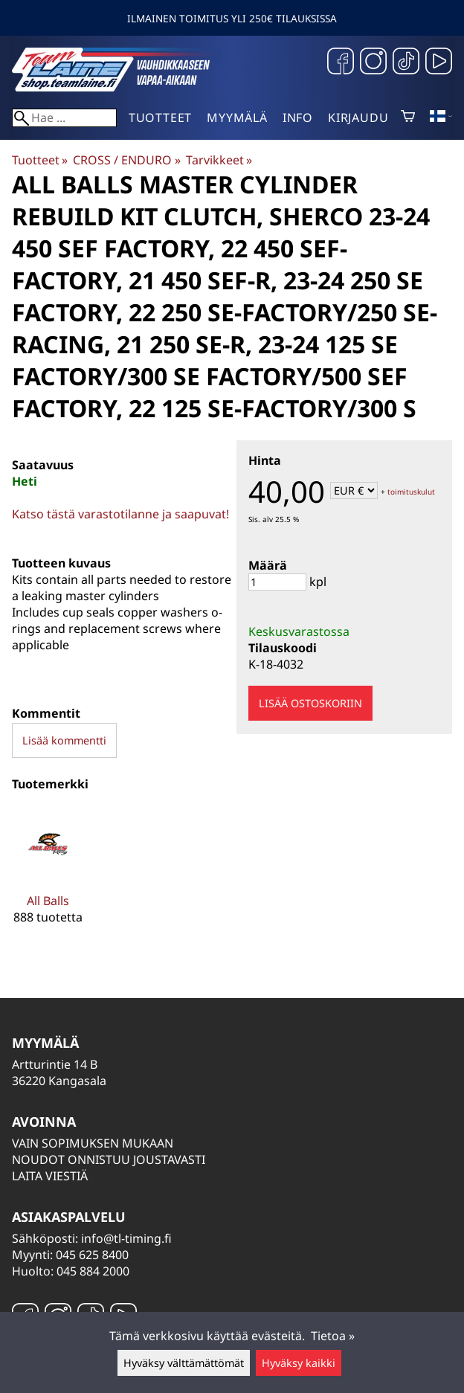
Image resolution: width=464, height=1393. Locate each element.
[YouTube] (438, 63)
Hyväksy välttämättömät (183, 1363)
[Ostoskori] (408, 117)
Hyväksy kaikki (298, 1363)
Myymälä (237, 117)
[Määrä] (277, 582)
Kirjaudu (358, 117)
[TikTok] (406, 63)
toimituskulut (411, 491)
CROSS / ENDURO (126, 160)
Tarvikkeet (219, 160)
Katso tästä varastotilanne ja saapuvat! (120, 514)
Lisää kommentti (64, 740)
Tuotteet (160, 117)
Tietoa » (333, 1336)
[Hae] (64, 118)
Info (298, 117)
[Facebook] (340, 63)
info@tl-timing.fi (126, 1238)
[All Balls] (48, 877)
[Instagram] (373, 63)
